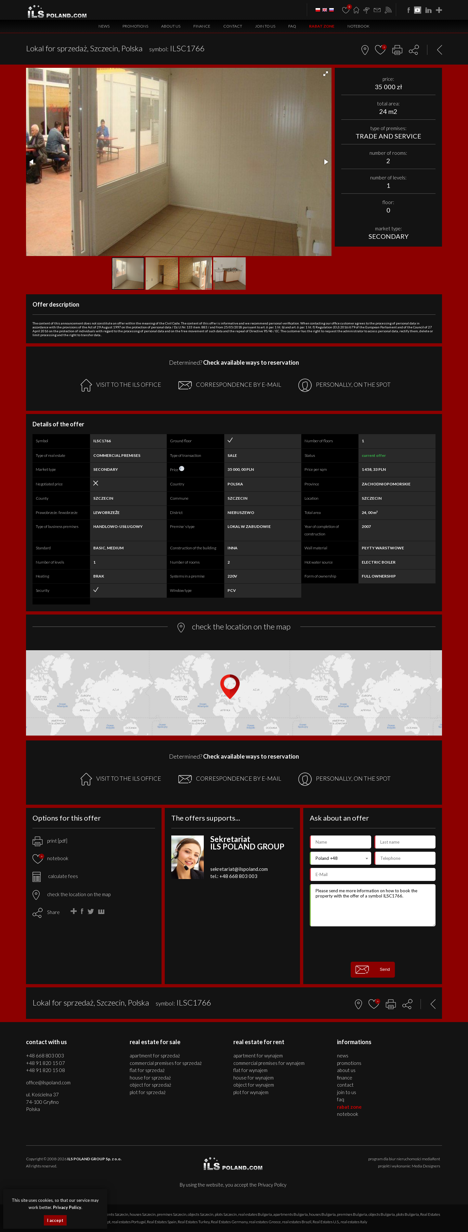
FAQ (292, 26)
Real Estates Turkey (194, 1221)
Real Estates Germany (229, 1221)
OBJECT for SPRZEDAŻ (150, 1085)
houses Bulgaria (322, 1214)
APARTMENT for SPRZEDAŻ (155, 1055)
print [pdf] (49, 841)
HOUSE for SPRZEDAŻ (150, 1077)
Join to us (265, 26)
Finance (201, 26)
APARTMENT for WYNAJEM (258, 1055)
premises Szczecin (172, 1214)
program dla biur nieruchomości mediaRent (404, 1158)
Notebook (358, 26)
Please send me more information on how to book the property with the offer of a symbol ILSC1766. (373, 905)
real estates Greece (265, 1221)
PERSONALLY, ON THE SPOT (344, 385)
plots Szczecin (226, 1214)
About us (170, 26)
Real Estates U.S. (326, 1221)
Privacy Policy (272, 1185)
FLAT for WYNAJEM (250, 1070)
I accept (55, 1220)
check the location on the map (71, 894)
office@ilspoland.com (48, 1082)
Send (373, 970)
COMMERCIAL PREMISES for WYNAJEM (269, 1063)
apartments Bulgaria (290, 1214)
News (104, 26)
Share (53, 912)
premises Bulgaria (352, 1214)
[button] (325, 73)
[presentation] (372, 944)
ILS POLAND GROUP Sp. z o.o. (94, 1158)
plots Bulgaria (407, 1214)
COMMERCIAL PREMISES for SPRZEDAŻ (166, 1063)
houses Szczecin (143, 1214)
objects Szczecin (201, 1214)
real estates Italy (354, 1221)
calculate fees (55, 876)
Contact (232, 26)
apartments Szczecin (111, 1214)
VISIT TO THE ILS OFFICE (121, 385)
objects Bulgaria (382, 1214)
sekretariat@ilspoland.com (239, 869)
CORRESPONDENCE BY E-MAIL (229, 385)
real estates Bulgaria (255, 1214)
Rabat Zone (321, 26)
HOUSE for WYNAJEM (253, 1077)
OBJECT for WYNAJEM (253, 1085)
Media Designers (426, 1166)
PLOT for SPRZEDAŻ (148, 1092)
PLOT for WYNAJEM (250, 1092)
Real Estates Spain (161, 1221)
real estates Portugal (129, 1221)
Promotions (135, 26)
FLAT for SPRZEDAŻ (147, 1070)
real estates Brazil (296, 1221)
